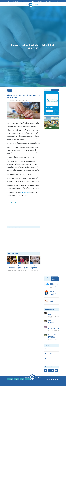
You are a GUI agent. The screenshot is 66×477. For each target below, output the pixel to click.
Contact (16, 381)
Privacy (22, 381)
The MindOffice (56, 386)
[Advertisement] (23, 215)
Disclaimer (28, 381)
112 (6, 4)
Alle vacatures (55, 279)
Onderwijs (14, 4)
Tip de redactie (48, 1)
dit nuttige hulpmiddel (25, 192)
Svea (33, 136)
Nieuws (4, 4)
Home (2, 4)
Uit (46, 4)
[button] (45, 114)
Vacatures (40, 1)
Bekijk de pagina (50, 111)
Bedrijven (63, 4)
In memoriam (59, 4)
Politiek (9, 4)
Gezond (55, 4)
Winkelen (48, 4)
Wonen (52, 4)
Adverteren (56, 1)
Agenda (34, 1)
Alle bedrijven (55, 90)
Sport (12, 4)
